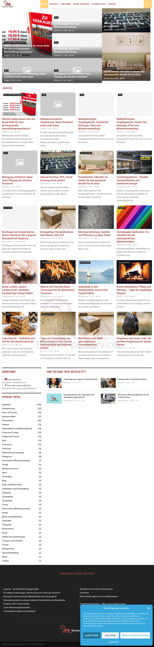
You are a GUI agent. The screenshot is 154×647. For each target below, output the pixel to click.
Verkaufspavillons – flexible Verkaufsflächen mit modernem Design (132, 180)
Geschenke (8, 208)
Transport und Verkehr (49, 208)
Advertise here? (14, 379)
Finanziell (6, 449)
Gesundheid (7, 420)
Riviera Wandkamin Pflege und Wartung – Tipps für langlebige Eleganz (134, 290)
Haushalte (6, 521)
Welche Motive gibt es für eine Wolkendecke (99, 596)
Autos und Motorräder (12, 484)
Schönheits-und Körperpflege (15, 489)
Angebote (83, 208)
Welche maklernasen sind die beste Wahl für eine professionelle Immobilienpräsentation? (26, 49)
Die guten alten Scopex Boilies (16, 604)
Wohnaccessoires (10, 469)
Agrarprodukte (47, 262)
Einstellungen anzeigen (135, 635)
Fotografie (7, 525)
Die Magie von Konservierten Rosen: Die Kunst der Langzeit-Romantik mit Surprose (19, 235)
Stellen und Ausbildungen (13, 537)
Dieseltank (84, 593)
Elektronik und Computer (13, 453)
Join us (112, 4)
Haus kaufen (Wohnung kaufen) (15, 42)
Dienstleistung (8, 408)
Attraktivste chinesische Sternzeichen (96, 589)
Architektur (7, 477)
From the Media (81, 4)
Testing (5, 561)
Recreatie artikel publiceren (19, 385)
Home (44, 4)
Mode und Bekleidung (12, 517)
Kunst (4, 533)
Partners (66, 4)
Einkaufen (6, 493)
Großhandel (7, 497)
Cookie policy (114, 642)
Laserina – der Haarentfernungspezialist (20, 589)
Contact (54, 4)
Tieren (5, 505)
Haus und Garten (110, 70)
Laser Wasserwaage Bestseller (16, 607)
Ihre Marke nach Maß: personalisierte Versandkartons (90, 341)
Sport (4, 473)
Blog (6, 70)
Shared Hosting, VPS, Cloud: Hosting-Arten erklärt (124, 25)
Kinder (5, 513)
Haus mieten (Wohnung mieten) (16, 509)
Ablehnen (110, 635)
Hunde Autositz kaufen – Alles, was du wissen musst (103, 604)
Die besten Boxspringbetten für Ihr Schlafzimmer (133, 396)
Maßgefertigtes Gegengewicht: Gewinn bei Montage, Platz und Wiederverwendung (76, 24)
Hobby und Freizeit (10, 436)
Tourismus (7, 444)
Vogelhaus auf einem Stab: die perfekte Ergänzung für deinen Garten (134, 341)
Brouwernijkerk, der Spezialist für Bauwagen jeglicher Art (79, 396)
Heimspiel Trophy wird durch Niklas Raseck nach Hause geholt (30, 596)
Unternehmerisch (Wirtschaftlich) (17, 428)
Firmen (5, 545)
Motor (5, 557)
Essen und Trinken (10, 432)
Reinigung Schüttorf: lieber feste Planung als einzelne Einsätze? (72, 75)
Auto (4, 440)
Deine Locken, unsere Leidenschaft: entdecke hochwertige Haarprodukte (17, 290)
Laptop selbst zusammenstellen (132, 379)
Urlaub (5, 464)
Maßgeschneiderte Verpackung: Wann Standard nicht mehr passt (25, 75)
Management (8, 549)
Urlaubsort (7, 456)
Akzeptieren (91, 635)
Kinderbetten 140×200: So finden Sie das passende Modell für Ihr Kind (126, 75)
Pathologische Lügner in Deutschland (80, 379)
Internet (107, 20)
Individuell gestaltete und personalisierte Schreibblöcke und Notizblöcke (34, 600)
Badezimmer (8, 529)
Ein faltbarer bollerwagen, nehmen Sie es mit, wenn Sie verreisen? (32, 593)
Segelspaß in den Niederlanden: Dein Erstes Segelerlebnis (93, 290)
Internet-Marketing (10, 553)
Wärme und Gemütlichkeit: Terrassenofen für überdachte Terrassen (57, 290)
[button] (148, 608)
